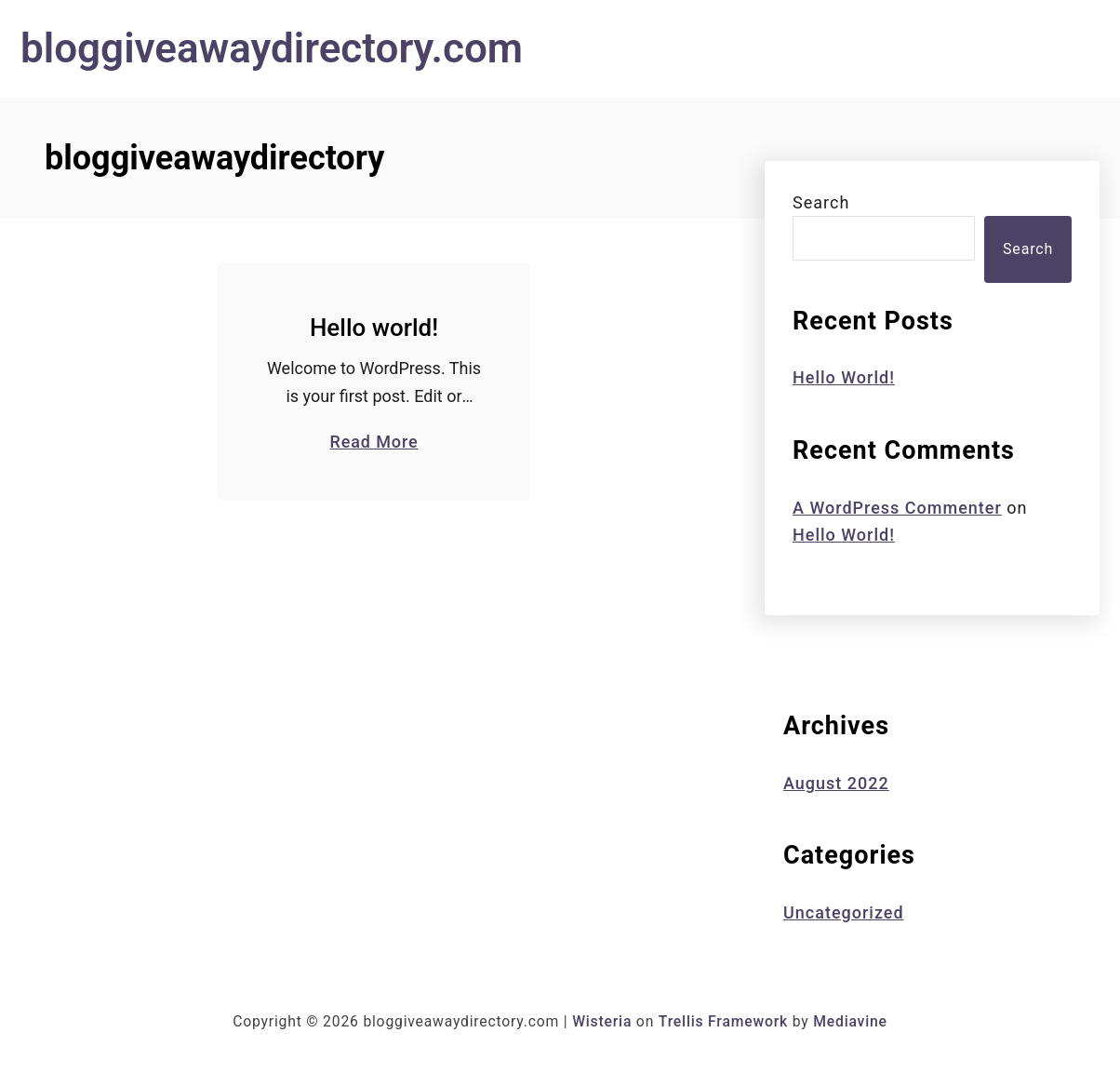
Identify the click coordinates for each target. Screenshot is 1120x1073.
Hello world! (374, 328)
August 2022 (836, 783)
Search (821, 202)
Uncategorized (843, 912)
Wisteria (602, 1021)
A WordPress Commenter (897, 507)
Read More (373, 441)
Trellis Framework (723, 1021)
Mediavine (850, 1021)
